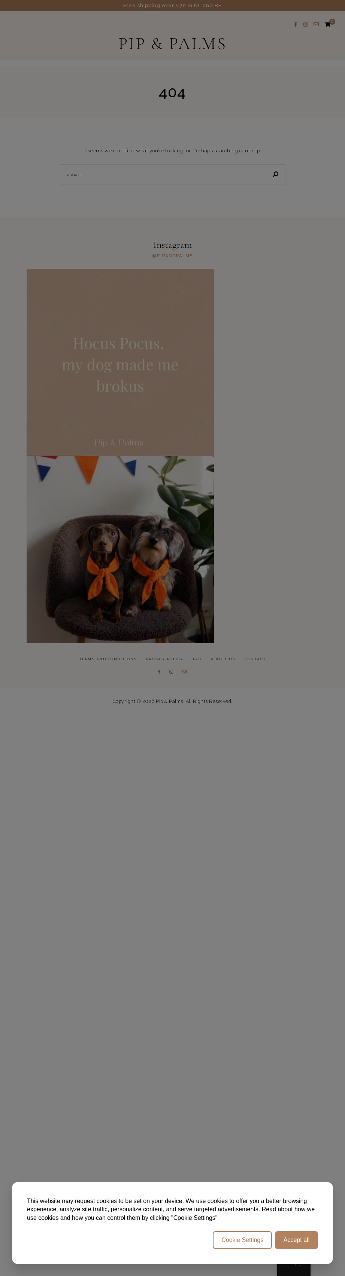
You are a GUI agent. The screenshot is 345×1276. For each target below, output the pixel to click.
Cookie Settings (242, 1240)
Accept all (296, 1240)
